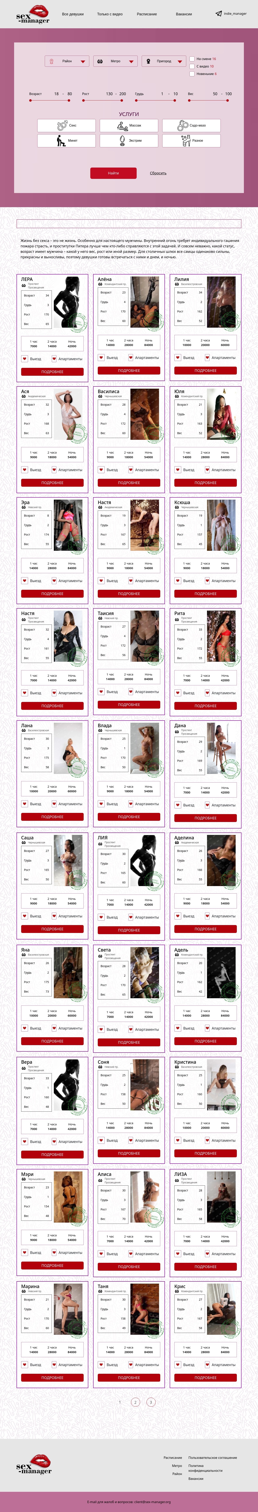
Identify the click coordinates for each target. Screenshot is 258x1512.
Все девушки (73, 14)
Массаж (135, 125)
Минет (73, 140)
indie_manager (235, 13)
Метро (115, 61)
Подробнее (52, 371)
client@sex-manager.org (152, 1502)
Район (67, 61)
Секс (72, 125)
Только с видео (110, 14)
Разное (197, 140)
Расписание (147, 14)
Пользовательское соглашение (212, 1457)
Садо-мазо (198, 125)
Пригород (164, 61)
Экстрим (135, 140)
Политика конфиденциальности (205, 1468)
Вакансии (184, 14)
